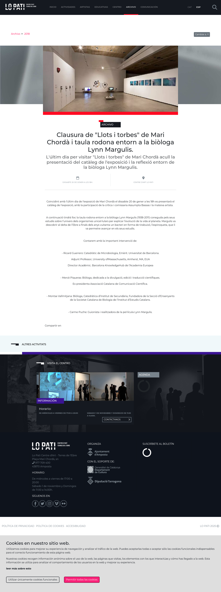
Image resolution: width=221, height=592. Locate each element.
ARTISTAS (85, 7)
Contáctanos (117, 419)
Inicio (53, 7)
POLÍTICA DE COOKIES (50, 526)
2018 (27, 33)
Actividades (68, 7)
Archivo (131, 7)
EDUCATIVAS (101, 7)
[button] (214, 7)
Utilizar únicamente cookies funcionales (32, 579)
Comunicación (149, 7)
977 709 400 (41, 462)
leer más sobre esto (18, 568)
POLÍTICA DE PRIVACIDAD (18, 526)
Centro (117, 7)
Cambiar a (201, 34)
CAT (190, 7)
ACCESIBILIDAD (76, 526)
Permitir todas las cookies (81, 579)
